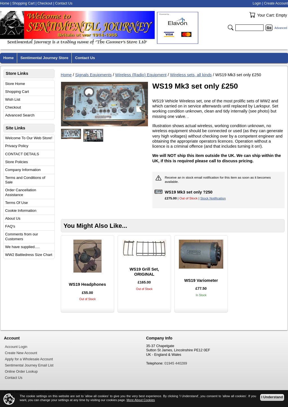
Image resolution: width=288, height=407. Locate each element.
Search (231, 28)
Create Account (276, 3)
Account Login (16, 347)
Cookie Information (20, 210)
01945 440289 (176, 363)
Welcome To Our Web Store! (28, 138)
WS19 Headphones (87, 284)
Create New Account (21, 353)
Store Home (15, 84)
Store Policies (16, 162)
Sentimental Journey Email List (29, 365)
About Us (12, 218)
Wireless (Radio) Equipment (140, 75)
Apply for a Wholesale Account (29, 359)
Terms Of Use (16, 203)
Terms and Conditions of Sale (25, 180)
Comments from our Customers (21, 236)
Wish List (12, 99)
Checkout (13, 107)
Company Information (22, 170)
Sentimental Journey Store (44, 58)
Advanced (280, 28)
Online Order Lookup (21, 372)
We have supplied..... (22, 247)
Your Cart (252, 15)
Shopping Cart (17, 91)
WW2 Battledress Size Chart (28, 255)
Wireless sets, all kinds (191, 75)
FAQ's (10, 226)
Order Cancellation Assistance (20, 192)
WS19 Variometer (201, 280)
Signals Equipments (93, 75)
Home (66, 75)
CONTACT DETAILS (22, 154)
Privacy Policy (16, 146)
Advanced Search (19, 115)
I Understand (272, 397)
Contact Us (64, 3)
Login (257, 3)
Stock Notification (213, 198)
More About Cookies (141, 400)
